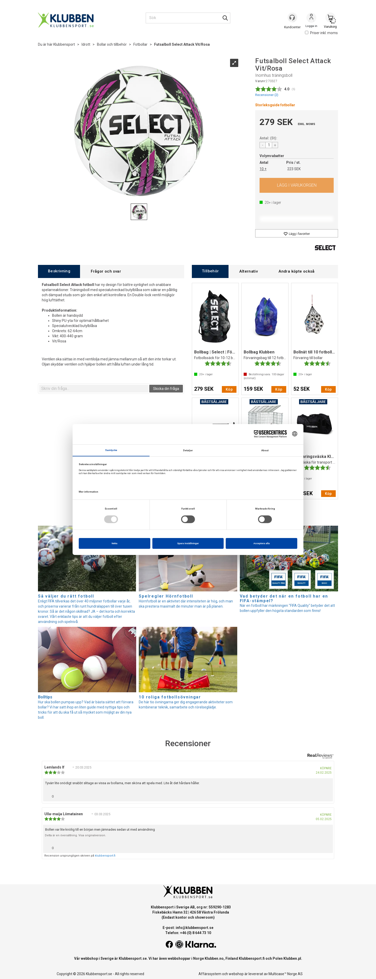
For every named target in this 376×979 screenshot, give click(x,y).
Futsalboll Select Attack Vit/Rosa (182, 44)
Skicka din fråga (166, 389)
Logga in (311, 18)
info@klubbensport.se (194, 928)
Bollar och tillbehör (112, 44)
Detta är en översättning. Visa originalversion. (75, 835)
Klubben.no (214, 958)
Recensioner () (266, 95)
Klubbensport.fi (252, 958)
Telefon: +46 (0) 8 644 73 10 (188, 933)
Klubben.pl (292, 958)
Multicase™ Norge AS (286, 974)
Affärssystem (210, 974)
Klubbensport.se (133, 958)
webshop (236, 974)
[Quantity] (269, 145)
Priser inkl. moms (321, 33)
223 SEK (294, 169)
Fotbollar (140, 44)
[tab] (59, 271)
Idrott (86, 44)
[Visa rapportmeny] (327, 795)
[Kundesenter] (292, 17)
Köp (297, 185)
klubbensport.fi (105, 855)
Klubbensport (64, 44)
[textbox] (93, 388)
